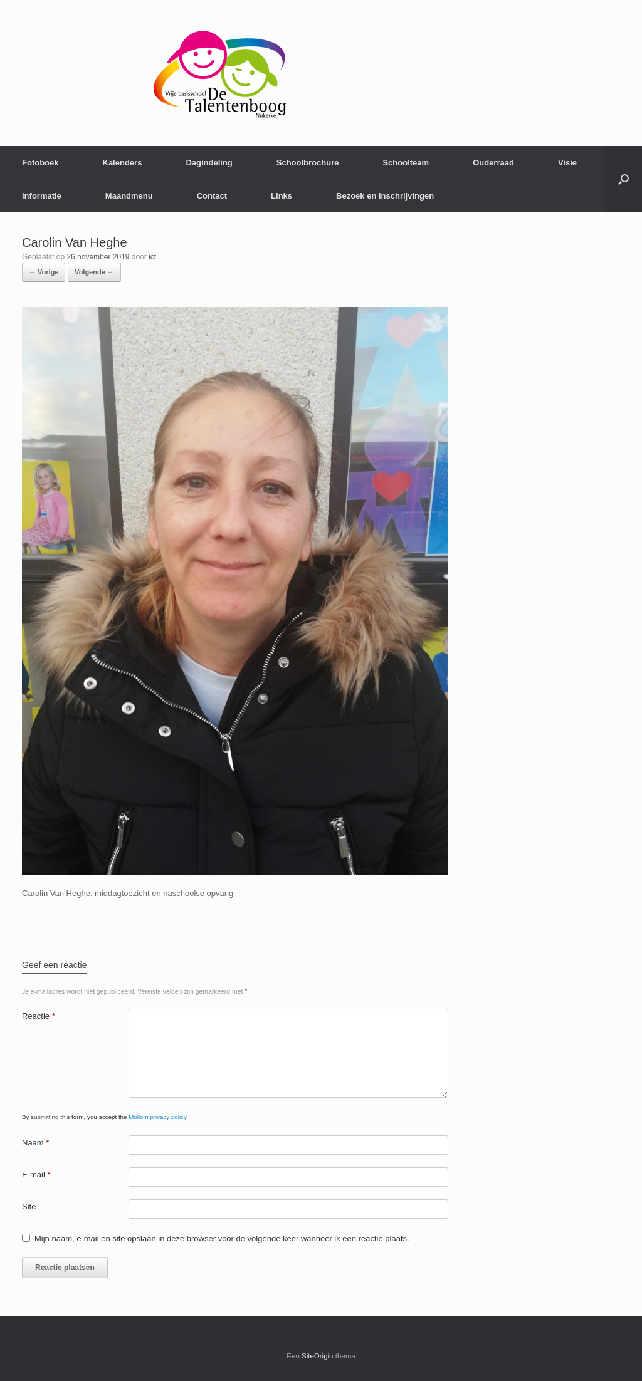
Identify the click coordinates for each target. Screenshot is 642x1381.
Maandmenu (129, 196)
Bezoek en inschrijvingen (385, 196)
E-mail (36, 1174)
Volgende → (94, 272)
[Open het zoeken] (623, 179)
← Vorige (43, 272)
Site (29, 1206)
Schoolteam (405, 162)
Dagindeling (209, 162)
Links (281, 196)
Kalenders (122, 162)
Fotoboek (40, 162)
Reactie (38, 1016)
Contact (212, 196)
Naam (35, 1142)
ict (152, 257)
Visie (567, 162)
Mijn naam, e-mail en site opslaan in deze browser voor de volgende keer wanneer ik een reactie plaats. (221, 1238)
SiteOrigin (318, 1356)
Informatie (41, 196)
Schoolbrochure (307, 162)
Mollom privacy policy (157, 1116)
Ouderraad (493, 162)
